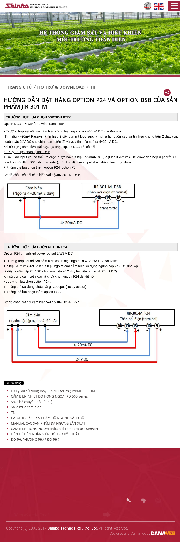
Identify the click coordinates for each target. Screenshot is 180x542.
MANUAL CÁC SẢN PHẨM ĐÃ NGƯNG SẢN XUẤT (48, 423)
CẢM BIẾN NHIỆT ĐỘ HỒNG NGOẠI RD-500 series (49, 396)
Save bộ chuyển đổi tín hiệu (33, 401)
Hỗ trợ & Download (61, 87)
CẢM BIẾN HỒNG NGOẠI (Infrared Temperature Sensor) (54, 428)
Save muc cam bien (26, 407)
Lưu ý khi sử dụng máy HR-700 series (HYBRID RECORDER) (56, 391)
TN (13, 412)
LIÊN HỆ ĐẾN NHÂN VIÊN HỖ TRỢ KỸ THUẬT (45, 434)
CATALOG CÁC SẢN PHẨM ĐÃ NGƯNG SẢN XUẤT (48, 418)
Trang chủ (19, 87)
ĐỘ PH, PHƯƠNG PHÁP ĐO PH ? (35, 439)
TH (93, 87)
